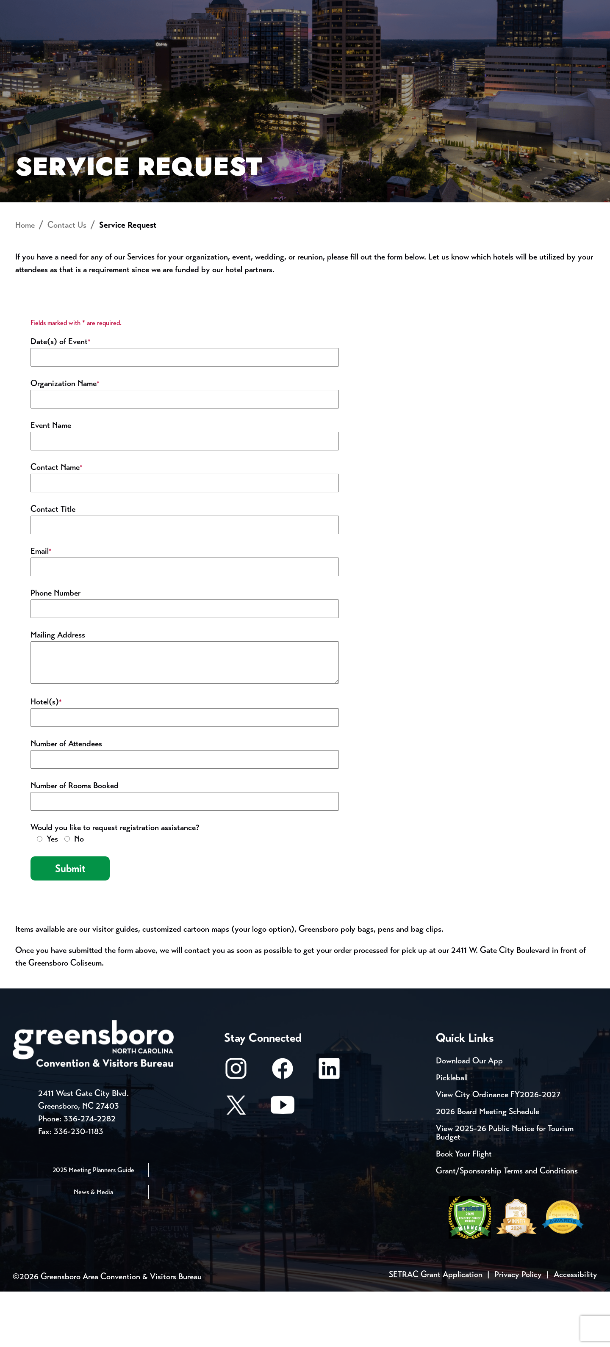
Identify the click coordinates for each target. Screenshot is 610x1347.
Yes (52, 894)
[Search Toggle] (586, 35)
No (79, 894)
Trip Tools (85, 8)
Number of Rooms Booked (74, 841)
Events (28, 8)
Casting (332, 8)
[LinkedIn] (329, 1128)
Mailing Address (57, 690)
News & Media (93, 1247)
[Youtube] (282, 1164)
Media (283, 8)
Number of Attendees (66, 799)
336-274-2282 (90, 1173)
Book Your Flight (464, 1209)
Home (25, 280)
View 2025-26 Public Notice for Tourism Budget (505, 1188)
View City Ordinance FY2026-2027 (498, 1150)
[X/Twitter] (236, 1164)
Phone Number (55, 648)
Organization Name (65, 438)
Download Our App (469, 1116)
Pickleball (452, 1133)
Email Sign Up (224, 8)
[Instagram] (236, 1128)
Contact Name (56, 522)
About (29, 36)
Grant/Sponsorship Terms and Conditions (507, 1226)
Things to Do (341, 36)
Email (41, 606)
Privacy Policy (518, 1330)
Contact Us (152, 8)
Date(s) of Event (60, 397)
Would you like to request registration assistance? (114, 883)
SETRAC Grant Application (435, 1330)
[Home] (237, 36)
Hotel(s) (46, 757)
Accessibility (575, 1330)
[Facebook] (282, 1128)
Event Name (50, 480)
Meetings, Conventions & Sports (482, 36)
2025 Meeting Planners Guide (93, 1225)
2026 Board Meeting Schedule (487, 1167)
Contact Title (52, 564)
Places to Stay (116, 36)
